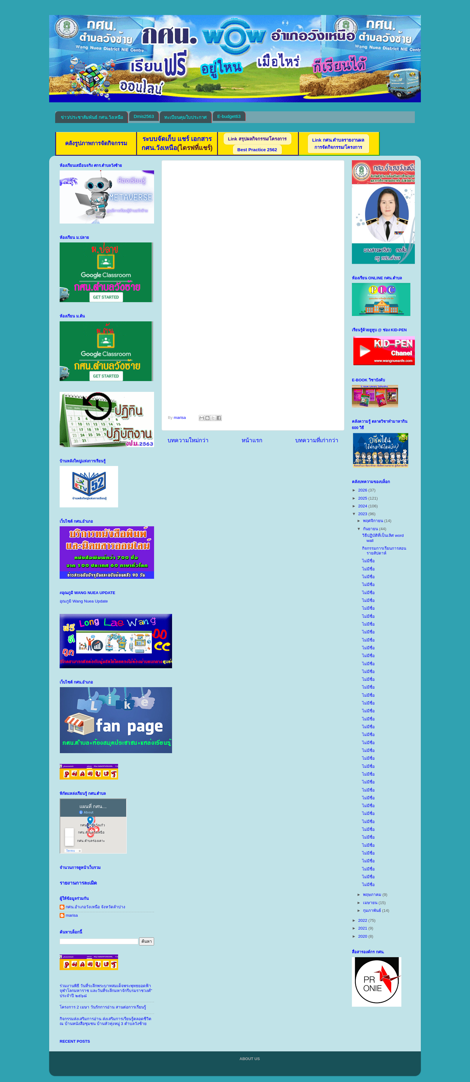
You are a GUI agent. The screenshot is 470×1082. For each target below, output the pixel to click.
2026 (363, 490)
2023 (363, 514)
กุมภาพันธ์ (372, 910)
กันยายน (371, 529)
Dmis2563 (144, 116)
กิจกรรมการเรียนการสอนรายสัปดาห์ (384, 550)
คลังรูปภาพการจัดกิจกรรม (96, 143)
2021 (363, 928)
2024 (363, 506)
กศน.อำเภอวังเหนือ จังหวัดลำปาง (95, 907)
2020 (363, 936)
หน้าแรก (252, 440)
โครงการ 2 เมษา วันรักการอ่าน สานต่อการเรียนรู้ (103, 1007)
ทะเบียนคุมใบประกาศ (185, 117)
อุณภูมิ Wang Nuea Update (84, 601)
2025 (363, 498)
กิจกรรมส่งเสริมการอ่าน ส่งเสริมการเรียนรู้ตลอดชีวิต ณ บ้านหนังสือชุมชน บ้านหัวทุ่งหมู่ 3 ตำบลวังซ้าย (105, 1021)
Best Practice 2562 (257, 149)
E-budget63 (229, 116)
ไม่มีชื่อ (368, 561)
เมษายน (371, 902)
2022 (363, 920)
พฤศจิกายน (373, 520)
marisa (72, 915)
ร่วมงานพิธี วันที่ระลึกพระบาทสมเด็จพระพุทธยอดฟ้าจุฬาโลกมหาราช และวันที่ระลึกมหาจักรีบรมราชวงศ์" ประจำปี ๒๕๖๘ (106, 991)
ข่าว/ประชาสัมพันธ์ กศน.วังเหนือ (92, 117)
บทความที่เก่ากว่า (316, 440)
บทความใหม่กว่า (188, 440)
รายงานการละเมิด (78, 882)
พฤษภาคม (372, 894)
